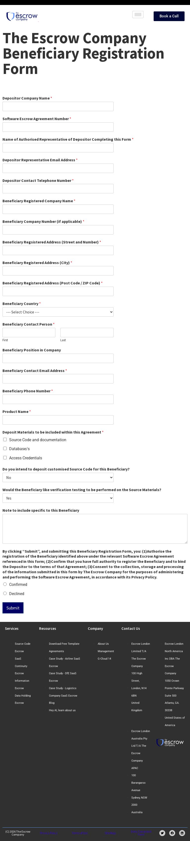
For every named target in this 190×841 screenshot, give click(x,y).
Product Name (16, 411)
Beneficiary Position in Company (31, 349)
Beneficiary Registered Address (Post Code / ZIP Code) (52, 282)
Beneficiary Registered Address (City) (37, 262)
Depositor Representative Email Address (40, 159)
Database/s (19, 448)
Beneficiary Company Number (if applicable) (43, 221)
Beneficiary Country (21, 303)
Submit (13, 608)
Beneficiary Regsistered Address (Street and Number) (51, 241)
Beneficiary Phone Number (27, 390)
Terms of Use (80, 833)
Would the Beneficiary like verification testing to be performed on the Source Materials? (81, 489)
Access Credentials (25, 458)
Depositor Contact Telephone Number (38, 180)
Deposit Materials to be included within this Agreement (53, 432)
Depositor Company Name (27, 98)
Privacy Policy (48, 833)
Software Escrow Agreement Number (36, 118)
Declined (16, 593)
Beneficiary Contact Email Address (34, 370)
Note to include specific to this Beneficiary (40, 510)
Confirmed (18, 584)
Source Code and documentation (37, 439)
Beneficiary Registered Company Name (38, 200)
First (5, 340)
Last (63, 340)
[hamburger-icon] (137, 14)
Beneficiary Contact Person (28, 324)
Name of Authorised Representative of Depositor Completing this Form (68, 139)
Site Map (110, 833)
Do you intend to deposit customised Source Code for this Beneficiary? (66, 469)
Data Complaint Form (141, 833)
